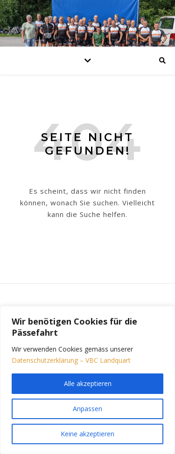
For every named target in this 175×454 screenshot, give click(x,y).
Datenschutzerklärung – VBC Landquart (71, 360)
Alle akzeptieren (88, 383)
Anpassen (87, 408)
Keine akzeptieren (87, 433)
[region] (87, 380)
